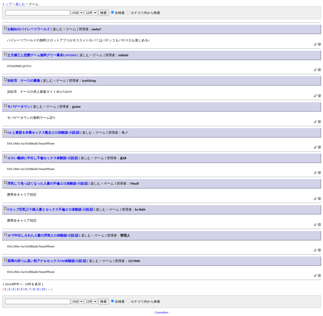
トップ (7, 4)
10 (43, 289)
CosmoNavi (161, 312)
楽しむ (20, 4)
